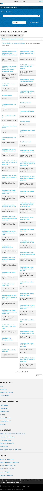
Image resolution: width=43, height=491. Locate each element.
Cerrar (40, 1)
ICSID (28, 486)
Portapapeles (32, 22)
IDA (18, 486)
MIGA (24, 486)
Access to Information (26, 480)
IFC (20, 486)
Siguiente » (39, 376)
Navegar (19, 22)
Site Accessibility (16, 480)
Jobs (34, 480)
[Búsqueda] (38, 16)
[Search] (21, 16)
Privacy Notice (6, 480)
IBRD (14, 486)
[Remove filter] (22, 35)
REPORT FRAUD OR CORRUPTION (14, 482)
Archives (3, 7)
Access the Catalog (12, 7)
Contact (39, 480)
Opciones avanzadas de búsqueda (12, 39)
